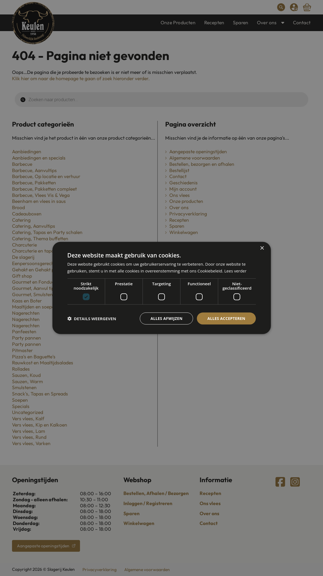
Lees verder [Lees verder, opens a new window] (235, 271)
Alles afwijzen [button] (166, 318)
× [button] (262, 248)
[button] (91, 318)
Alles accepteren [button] (226, 318)
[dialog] (161, 288)
